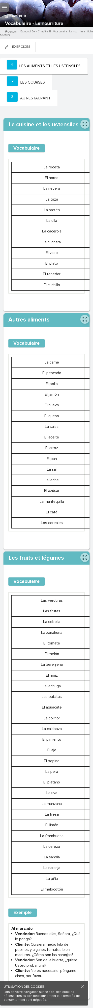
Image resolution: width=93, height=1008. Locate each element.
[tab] (44, 66)
